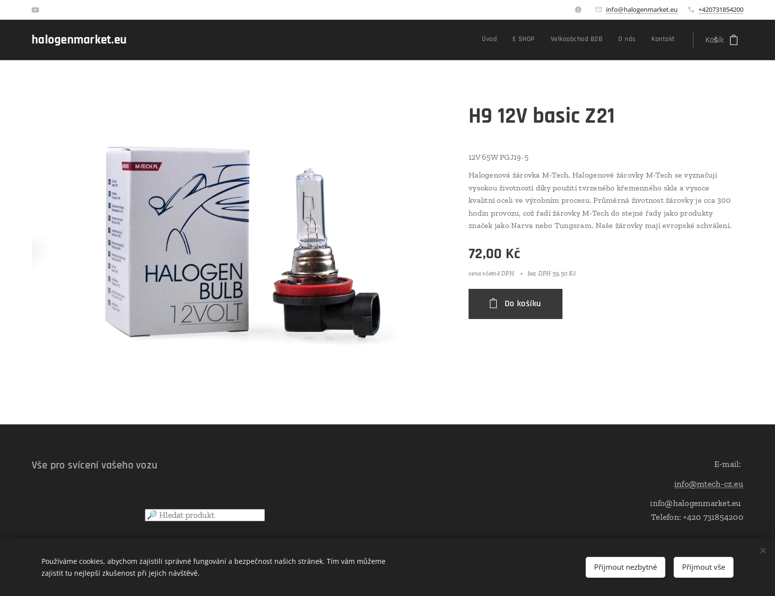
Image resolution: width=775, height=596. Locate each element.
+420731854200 (720, 9)
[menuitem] (609, 40)
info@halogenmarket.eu (642, 9)
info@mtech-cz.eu (708, 483)
